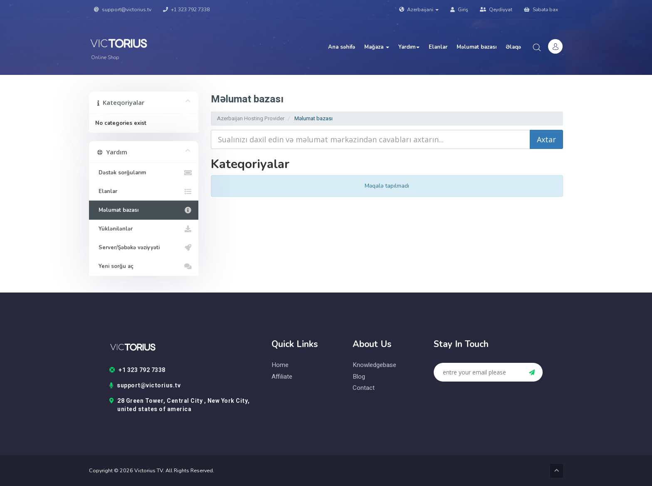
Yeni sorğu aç (143, 266)
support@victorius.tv (122, 9)
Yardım (409, 47)
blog (359, 376)
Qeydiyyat (496, 9)
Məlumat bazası (476, 47)
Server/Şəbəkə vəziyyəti (143, 248)
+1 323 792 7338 (186, 9)
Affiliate (282, 376)
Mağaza (376, 47)
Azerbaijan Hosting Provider (250, 118)
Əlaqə (513, 47)
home (280, 365)
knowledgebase (374, 365)
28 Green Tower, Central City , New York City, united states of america (179, 405)
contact (364, 388)
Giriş (459, 9)
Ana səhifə (341, 47)
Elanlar (438, 47)
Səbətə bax (541, 9)
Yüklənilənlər (143, 229)
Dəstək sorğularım (143, 173)
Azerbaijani (419, 9)
